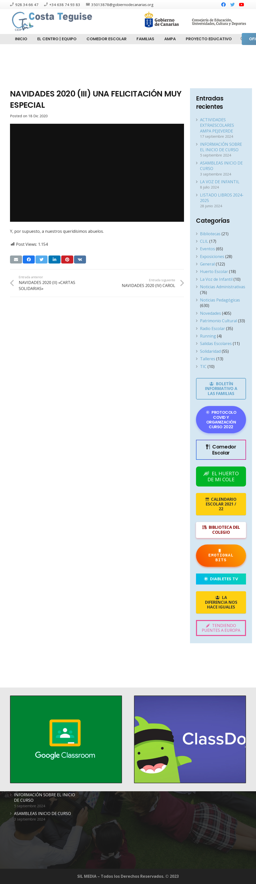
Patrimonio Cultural (218, 321)
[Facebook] (223, 4)
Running (208, 336)
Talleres (207, 359)
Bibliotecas (210, 233)
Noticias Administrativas (222, 287)
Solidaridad (210, 351)
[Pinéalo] (67, 260)
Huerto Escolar (214, 271)
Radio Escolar (212, 328)
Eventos (207, 249)
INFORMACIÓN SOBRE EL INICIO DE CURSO (221, 147)
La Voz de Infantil (216, 279)
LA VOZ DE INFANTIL (220, 181)
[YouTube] (241, 4)
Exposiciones (212, 256)
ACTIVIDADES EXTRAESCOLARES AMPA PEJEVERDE (217, 125)
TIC (203, 366)
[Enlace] (53, 22)
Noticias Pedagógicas (220, 300)
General (207, 264)
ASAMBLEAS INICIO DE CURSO (42, 813)
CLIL (204, 241)
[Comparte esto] (29, 260)
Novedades (210, 313)
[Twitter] (232, 4)
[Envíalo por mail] (16, 260)
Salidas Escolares (216, 343)
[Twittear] (42, 260)
